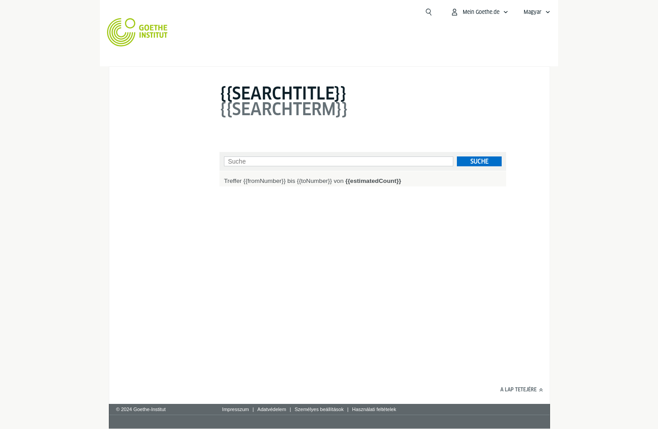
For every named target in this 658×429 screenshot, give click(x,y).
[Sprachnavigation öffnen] (537, 12)
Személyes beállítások (319, 409)
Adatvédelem (272, 409)
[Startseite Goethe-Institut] (137, 32)
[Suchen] (428, 12)
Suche (479, 161)
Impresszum (235, 409)
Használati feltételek (374, 409)
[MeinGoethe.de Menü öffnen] (479, 12)
